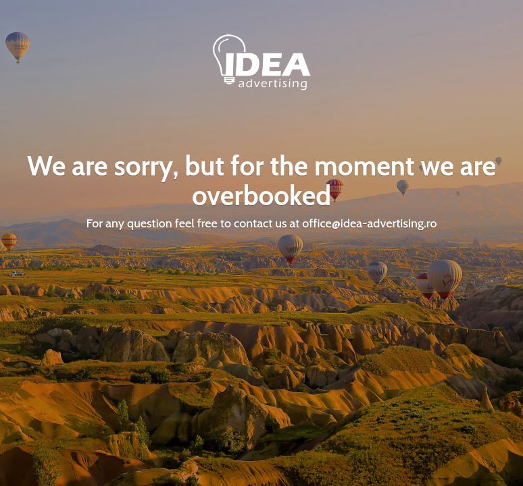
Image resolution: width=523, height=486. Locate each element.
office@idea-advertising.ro (369, 223)
